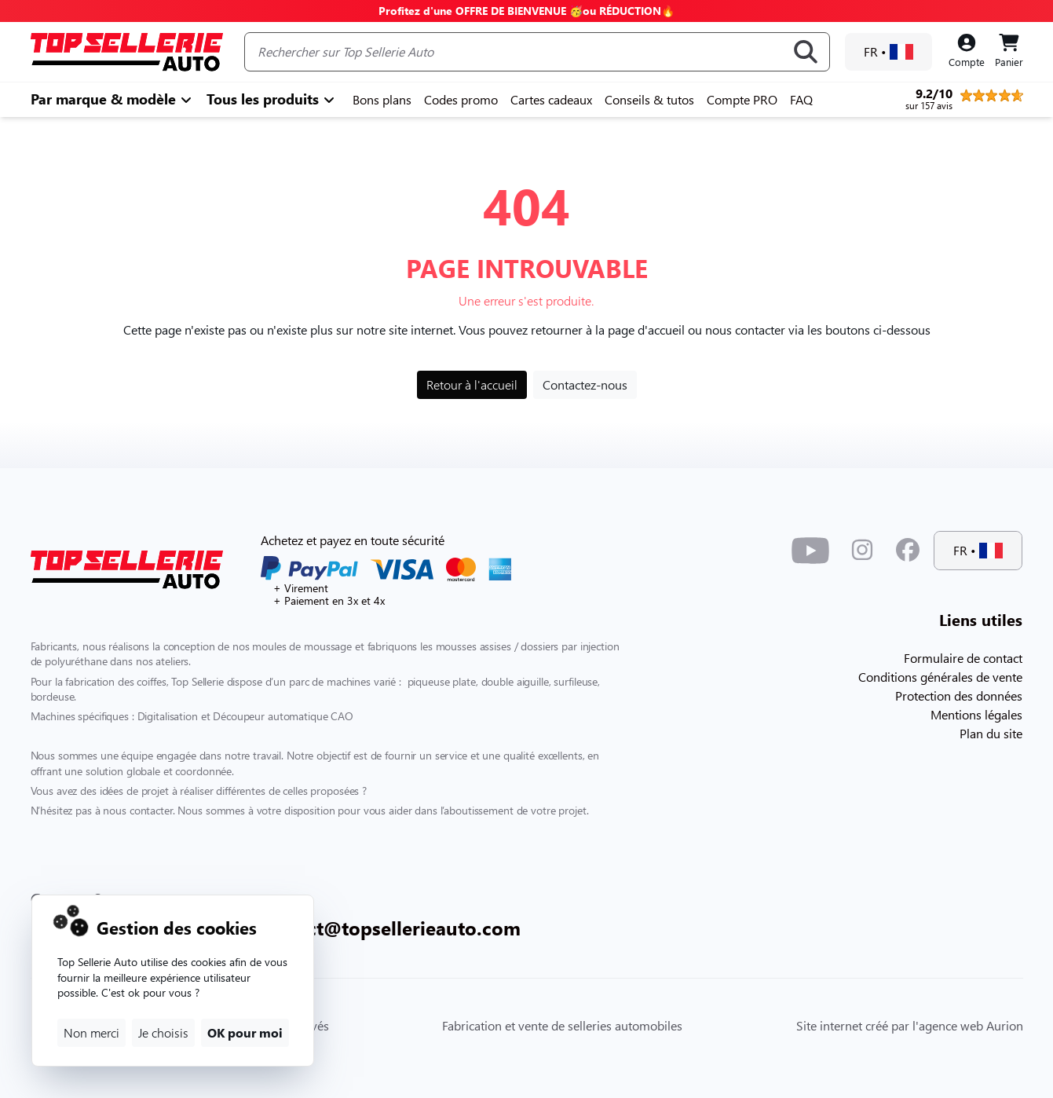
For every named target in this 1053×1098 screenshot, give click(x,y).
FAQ (801, 99)
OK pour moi (245, 1032)
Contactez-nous (585, 384)
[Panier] (1009, 52)
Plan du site (991, 733)
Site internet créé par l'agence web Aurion (909, 1025)
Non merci (91, 1032)
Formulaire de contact (963, 658)
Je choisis (163, 1032)
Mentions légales (976, 714)
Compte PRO (742, 99)
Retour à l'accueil (471, 384)
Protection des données (958, 695)
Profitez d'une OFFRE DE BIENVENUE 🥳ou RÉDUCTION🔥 (526, 10)
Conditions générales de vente (940, 676)
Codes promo (461, 99)
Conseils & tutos (649, 99)
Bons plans (382, 99)
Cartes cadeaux (551, 99)
